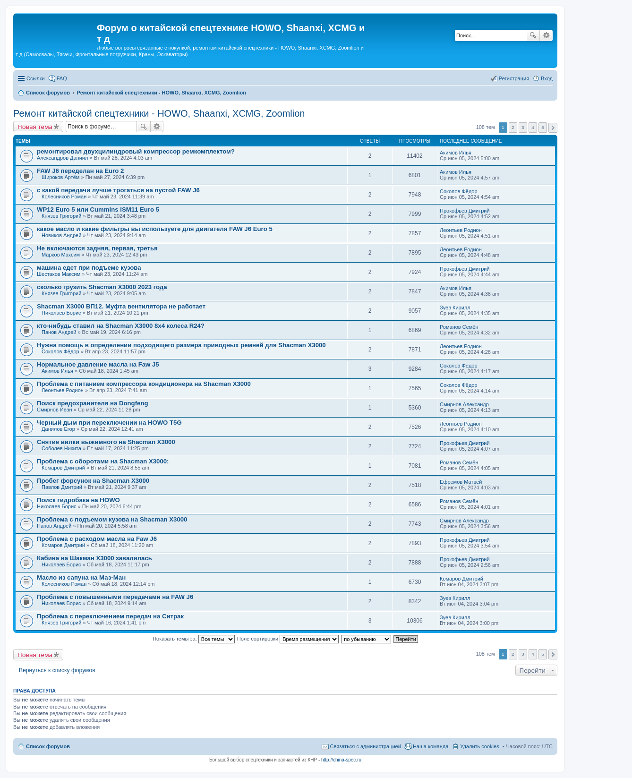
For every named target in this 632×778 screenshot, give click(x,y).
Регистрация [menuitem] (514, 78)
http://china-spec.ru (341, 759)
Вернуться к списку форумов (57, 670)
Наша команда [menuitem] (430, 746)
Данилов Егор (58, 429)
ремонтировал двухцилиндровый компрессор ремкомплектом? (136, 151)
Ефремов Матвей (461, 482)
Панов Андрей (59, 332)
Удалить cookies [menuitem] (479, 746)
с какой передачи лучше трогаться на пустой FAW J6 (118, 190)
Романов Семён (459, 327)
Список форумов (48, 746)
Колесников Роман (64, 196)
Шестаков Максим (58, 274)
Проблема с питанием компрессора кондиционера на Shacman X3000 (144, 383)
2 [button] (513, 127)
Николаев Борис (61, 313)
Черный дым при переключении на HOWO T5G (109, 422)
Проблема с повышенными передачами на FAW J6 (115, 596)
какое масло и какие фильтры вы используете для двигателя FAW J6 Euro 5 (155, 228)
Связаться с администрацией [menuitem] (365, 746)
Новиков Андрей (61, 235)
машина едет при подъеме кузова (89, 267)
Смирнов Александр (464, 404)
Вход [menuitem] (547, 78)
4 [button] (532, 127)
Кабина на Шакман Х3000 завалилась (94, 558)
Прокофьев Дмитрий (465, 211)
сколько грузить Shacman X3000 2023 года (102, 287)
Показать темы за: (194, 638)
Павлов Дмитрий (62, 487)
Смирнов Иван (54, 409)
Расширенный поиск (546, 35)
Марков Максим (61, 254)
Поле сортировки (288, 638)
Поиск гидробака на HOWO (78, 500)
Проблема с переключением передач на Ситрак (110, 616)
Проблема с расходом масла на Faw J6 (97, 538)
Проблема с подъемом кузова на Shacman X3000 (112, 519)
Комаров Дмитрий (63, 467)
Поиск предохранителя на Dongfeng (92, 403)
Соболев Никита (61, 448)
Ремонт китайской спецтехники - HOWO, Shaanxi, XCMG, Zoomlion (159, 113)
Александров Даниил (62, 158)
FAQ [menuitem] (62, 78)
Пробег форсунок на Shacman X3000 (93, 480)
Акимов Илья (455, 152)
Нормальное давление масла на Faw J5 (98, 364)
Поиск (533, 35)
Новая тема (34, 126)
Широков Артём (60, 177)
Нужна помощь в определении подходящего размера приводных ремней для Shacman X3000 (181, 345)
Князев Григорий (61, 216)
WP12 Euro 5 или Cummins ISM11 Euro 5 (98, 209)
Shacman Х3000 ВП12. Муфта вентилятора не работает (121, 306)
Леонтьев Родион (461, 230)
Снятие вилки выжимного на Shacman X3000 (106, 441)
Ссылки (35, 78)
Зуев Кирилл (455, 307)
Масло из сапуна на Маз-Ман (81, 577)
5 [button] (542, 127)
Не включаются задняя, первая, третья (97, 248)
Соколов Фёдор (459, 191)
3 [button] (522, 127)
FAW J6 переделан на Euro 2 (80, 170)
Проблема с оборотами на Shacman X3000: (103, 461)
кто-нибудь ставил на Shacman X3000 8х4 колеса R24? (121, 325)
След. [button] (552, 128)
